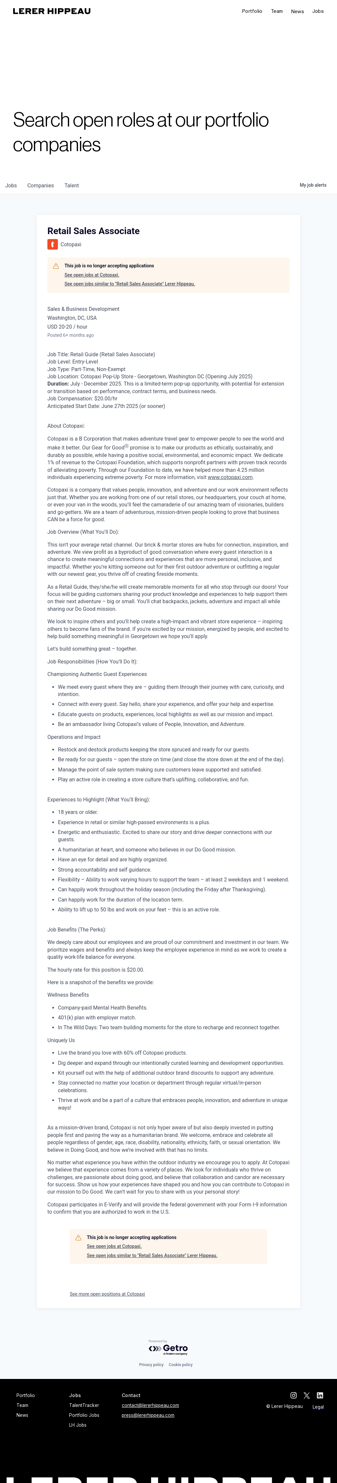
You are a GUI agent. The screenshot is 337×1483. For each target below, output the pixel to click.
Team (277, 11)
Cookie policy (181, 1364)
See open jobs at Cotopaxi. (92, 275)
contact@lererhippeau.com (150, 1405)
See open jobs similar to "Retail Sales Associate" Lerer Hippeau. (130, 283)
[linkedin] (320, 1395)
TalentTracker (84, 1405)
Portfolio (252, 11)
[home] (52, 11)
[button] (318, 11)
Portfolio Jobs (84, 1415)
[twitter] (307, 1395)
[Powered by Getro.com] (168, 1348)
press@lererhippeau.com (148, 1415)
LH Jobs (78, 1425)
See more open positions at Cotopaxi (107, 1294)
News (297, 11)
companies (40, 185)
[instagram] (294, 1395)
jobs (11, 185)
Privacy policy (151, 1364)
